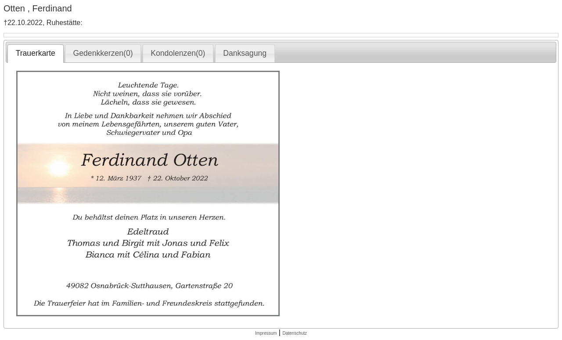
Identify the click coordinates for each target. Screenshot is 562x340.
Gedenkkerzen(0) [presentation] (103, 53)
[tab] (35, 53)
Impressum (266, 333)
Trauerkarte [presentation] (35, 53)
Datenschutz (294, 333)
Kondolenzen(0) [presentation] (178, 53)
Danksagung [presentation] (245, 53)
